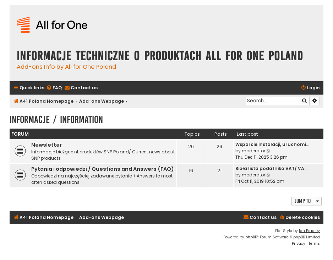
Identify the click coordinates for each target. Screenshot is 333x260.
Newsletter (46, 144)
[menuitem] (54, 88)
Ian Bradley (309, 230)
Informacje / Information (56, 119)
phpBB (251, 237)
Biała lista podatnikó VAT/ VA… (271, 168)
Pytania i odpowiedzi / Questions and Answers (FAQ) (102, 169)
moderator (253, 151)
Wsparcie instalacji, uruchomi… (272, 144)
